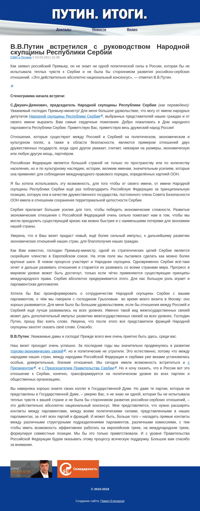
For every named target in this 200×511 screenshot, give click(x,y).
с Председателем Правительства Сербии (78, 368)
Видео (132, 29)
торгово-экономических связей (36, 351)
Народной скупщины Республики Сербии (64, 116)
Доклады (63, 29)
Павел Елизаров (112, 501)
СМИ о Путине (21, 57)
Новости (99, 29)
